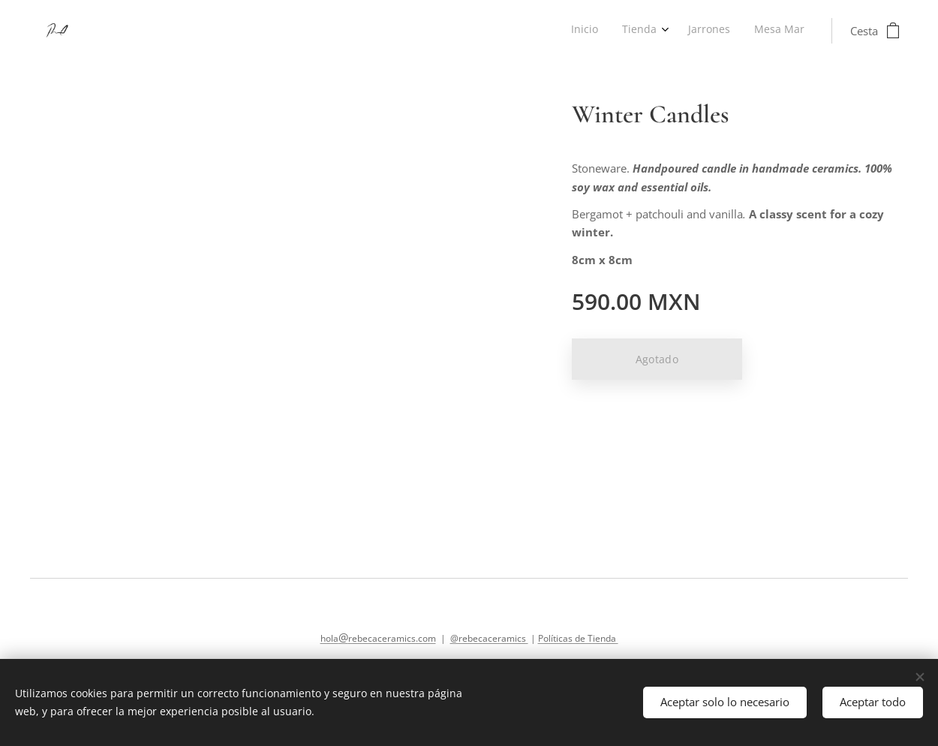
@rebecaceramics (489, 638)
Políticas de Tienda (578, 638)
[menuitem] (729, 31)
